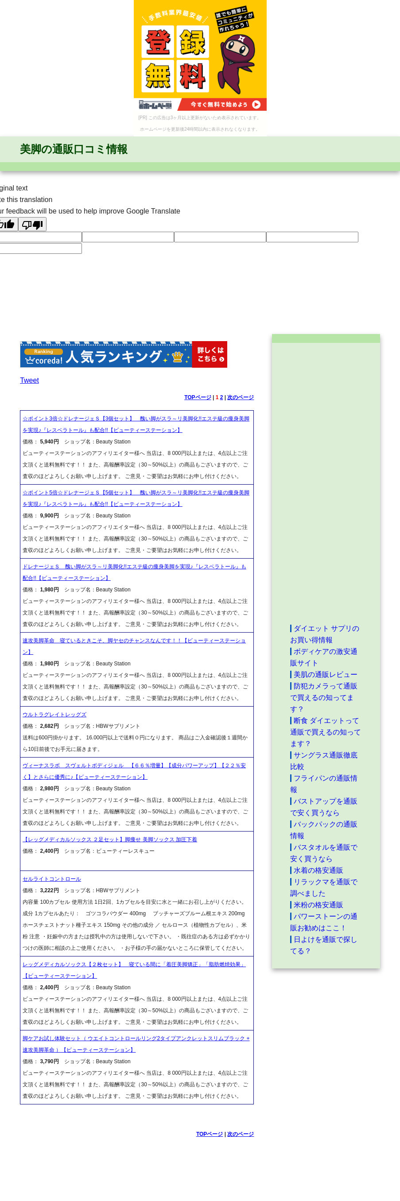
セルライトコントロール (52, 879)
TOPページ (197, 397)
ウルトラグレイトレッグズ (54, 714)
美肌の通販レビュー (325, 674)
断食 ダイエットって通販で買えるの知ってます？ (325, 732)
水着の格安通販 (318, 870)
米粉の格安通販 (318, 905)
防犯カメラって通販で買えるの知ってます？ (323, 697)
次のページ (240, 397)
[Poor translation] (32, 224)
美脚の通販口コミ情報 (74, 149)
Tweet (29, 380)
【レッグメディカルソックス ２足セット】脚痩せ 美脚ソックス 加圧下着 (110, 839)
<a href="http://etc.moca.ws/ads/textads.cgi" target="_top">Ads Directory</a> (326, 483)
